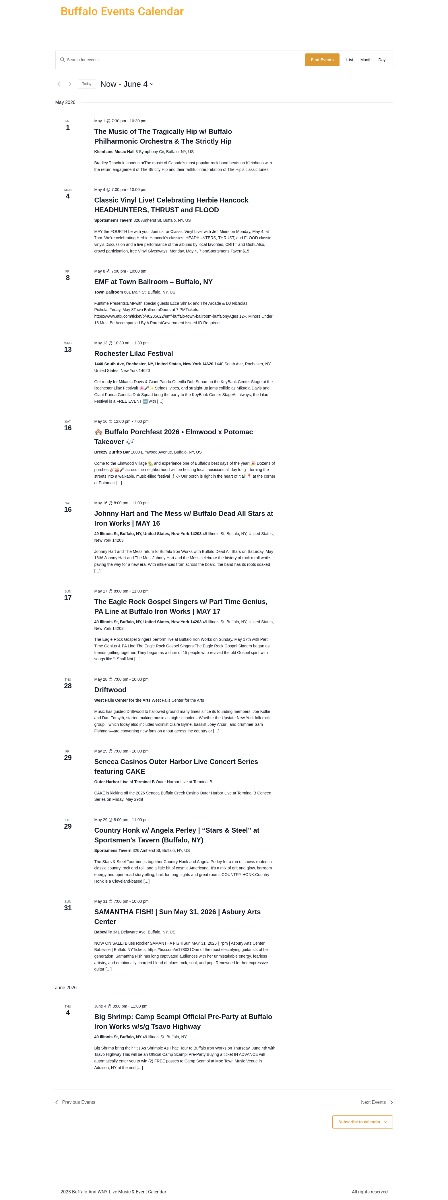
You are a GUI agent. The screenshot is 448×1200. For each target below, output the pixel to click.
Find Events (322, 59)
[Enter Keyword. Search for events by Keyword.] (180, 60)
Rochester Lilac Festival (133, 353)
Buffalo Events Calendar (122, 11)
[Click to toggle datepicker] (126, 84)
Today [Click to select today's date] (87, 84)
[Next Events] (70, 84)
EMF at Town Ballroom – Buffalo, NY (153, 281)
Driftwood (110, 690)
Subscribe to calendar (359, 1122)
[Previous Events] (58, 84)
